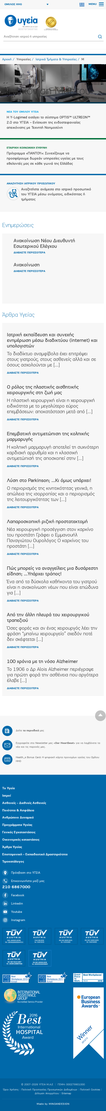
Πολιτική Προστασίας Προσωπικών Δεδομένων (49, 1089)
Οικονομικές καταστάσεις (20, 840)
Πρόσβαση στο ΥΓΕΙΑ (21, 873)
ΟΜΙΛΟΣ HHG (26, 4)
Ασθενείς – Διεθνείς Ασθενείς (24, 803)
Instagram (13, 920)
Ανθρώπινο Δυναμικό (18, 817)
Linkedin (12, 903)
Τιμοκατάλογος (13, 861)
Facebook (13, 895)
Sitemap (66, 1093)
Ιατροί (6, 795)
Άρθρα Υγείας (12, 847)
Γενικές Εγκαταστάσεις (18, 832)
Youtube (12, 912)
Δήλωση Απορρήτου (47, 1093)
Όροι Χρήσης (11, 1089)
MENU (96, 4)
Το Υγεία (8, 788)
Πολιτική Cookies (90, 1089)
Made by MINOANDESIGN (53, 1104)
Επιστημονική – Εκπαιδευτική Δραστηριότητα (34, 854)
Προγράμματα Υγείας (17, 825)
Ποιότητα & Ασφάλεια (18, 810)
